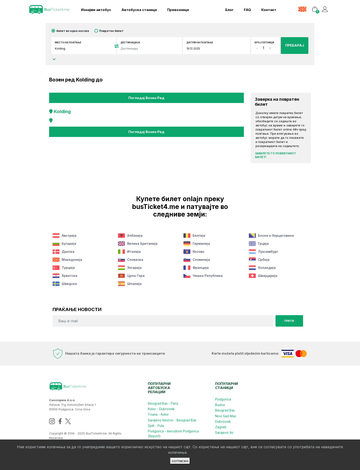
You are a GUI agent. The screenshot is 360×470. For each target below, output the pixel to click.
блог (229, 10)
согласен (180, 461)
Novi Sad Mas (225, 416)
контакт (268, 10)
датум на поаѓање (199, 42)
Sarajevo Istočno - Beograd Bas (172, 420)
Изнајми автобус (96, 10)
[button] (302, 9)
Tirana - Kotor (158, 414)
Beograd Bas (225, 410)
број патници (264, 42)
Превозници (178, 10)
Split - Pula (156, 425)
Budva (220, 405)
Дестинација (130, 42)
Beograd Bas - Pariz (163, 403)
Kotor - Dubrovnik (161, 409)
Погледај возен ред (146, 97)
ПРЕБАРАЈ (294, 45)
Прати (289, 321)
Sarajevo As (224, 432)
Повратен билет (111, 31)
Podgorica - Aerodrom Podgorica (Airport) (173, 433)
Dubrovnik (223, 421)
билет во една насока (72, 31)
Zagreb (220, 427)
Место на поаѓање (68, 42)
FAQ (247, 10)
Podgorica (223, 399)
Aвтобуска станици (139, 10)
